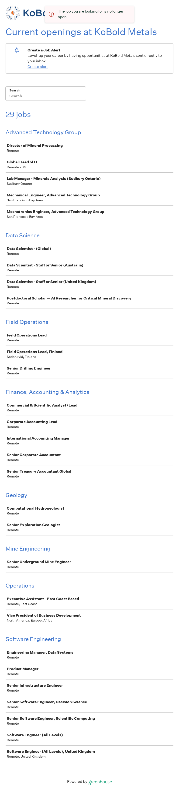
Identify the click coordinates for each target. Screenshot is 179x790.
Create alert (38, 66)
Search (14, 90)
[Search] (46, 97)
